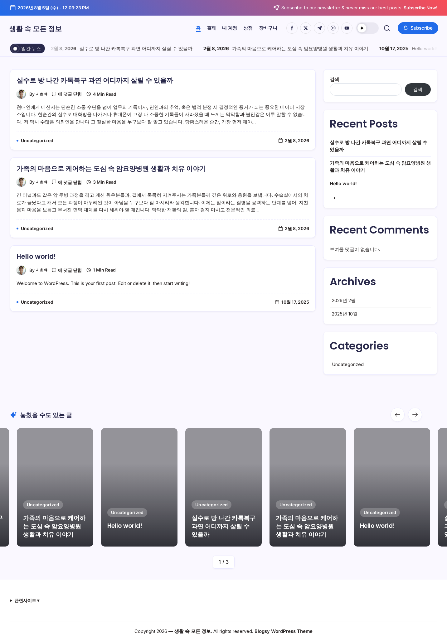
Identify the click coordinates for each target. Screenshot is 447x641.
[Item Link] (139, 487)
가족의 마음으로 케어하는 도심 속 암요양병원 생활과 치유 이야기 (302, 48)
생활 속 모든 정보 (46, 28)
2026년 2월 (344, 309)
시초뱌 (42, 94)
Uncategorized (348, 373)
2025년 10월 (344, 322)
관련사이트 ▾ (26, 600)
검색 (334, 79)
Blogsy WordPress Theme (284, 631)
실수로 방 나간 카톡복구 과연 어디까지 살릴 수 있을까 (137, 48)
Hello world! (426, 48)
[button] (366, 28)
